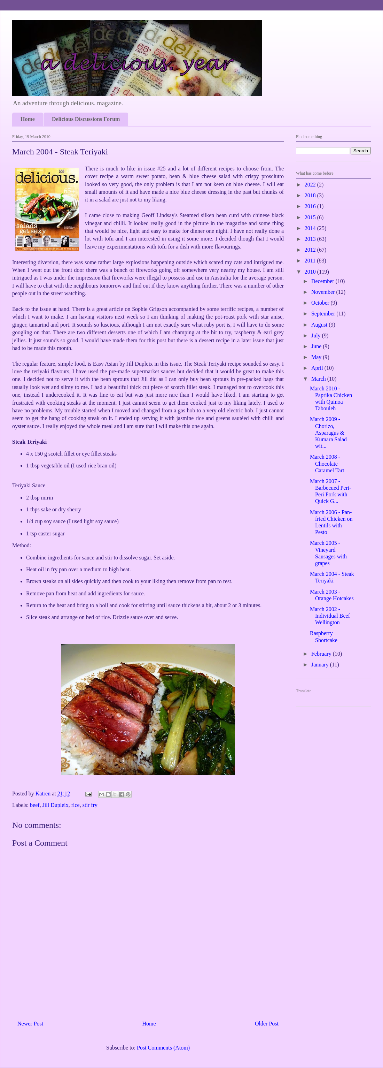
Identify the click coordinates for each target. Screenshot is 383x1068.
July (316, 335)
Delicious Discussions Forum (86, 119)
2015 (311, 217)
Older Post (267, 1024)
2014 (311, 228)
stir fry (90, 805)
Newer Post (30, 1024)
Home (28, 119)
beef (35, 805)
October (321, 303)
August (320, 325)
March (319, 379)
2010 (311, 272)
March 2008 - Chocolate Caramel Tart (327, 463)
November (323, 292)
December (323, 281)
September (323, 313)
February (322, 654)
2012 (311, 250)
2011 (311, 261)
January (320, 665)
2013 (311, 239)
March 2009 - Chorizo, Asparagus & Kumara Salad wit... (328, 432)
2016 (311, 206)
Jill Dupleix (55, 805)
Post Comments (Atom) (163, 1048)
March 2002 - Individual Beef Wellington (330, 615)
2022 (311, 185)
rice (75, 805)
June (317, 346)
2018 (311, 195)
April (318, 368)
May (317, 357)
